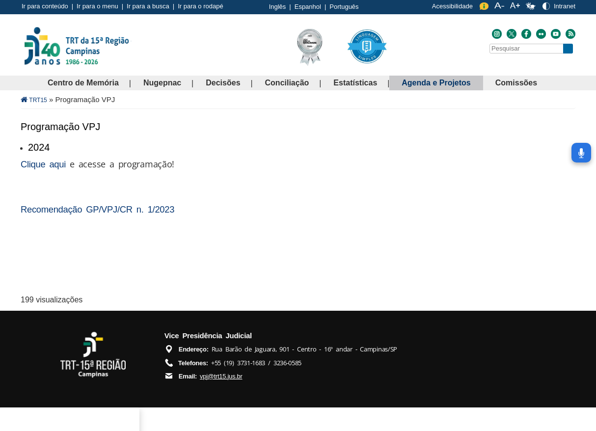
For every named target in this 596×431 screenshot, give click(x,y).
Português (343, 6)
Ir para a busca (148, 6)
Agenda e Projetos (436, 83)
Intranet (564, 6)
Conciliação (287, 83)
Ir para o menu (97, 6)
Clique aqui (43, 164)
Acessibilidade (452, 6)
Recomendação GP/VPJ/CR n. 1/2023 (97, 209)
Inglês (277, 6)
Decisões (223, 83)
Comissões (516, 83)
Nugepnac (162, 83)
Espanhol (308, 6)
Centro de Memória (83, 83)
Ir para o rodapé (200, 6)
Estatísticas (355, 83)
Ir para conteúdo (45, 6)
